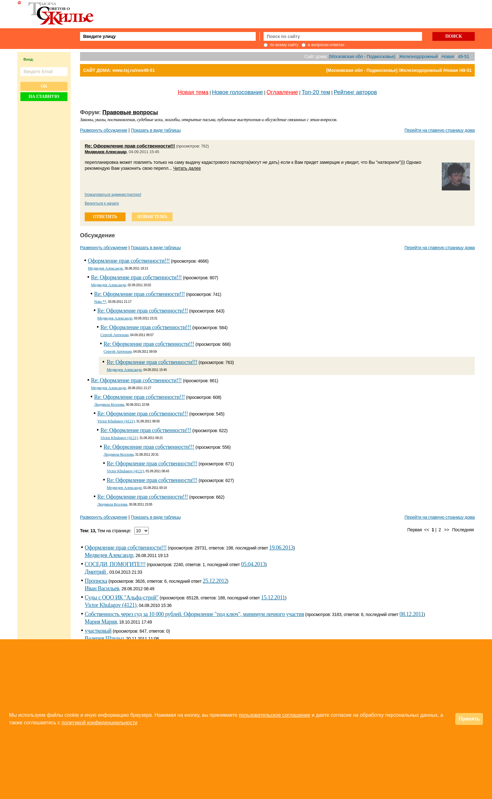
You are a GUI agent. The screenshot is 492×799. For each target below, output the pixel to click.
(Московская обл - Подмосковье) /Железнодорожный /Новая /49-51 (399, 70)
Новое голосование (237, 92)
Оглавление (282, 92)
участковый (98, 631)
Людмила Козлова (109, 404)
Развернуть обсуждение (103, 130)
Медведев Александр (105, 151)
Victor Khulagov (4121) (116, 421)
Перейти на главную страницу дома (439, 130)
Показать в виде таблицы (156, 130)
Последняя (463, 529)
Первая (414, 529)
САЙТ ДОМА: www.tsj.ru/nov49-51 (119, 70)
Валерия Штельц (104, 638)
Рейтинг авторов (355, 92)
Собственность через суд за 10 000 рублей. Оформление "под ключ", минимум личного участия (194, 614)
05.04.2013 (253, 564)
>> (446, 529)
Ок (43, 86)
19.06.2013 (281, 547)
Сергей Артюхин (114, 334)
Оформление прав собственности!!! (129, 261)
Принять (469, 718)
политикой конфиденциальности (99, 722)
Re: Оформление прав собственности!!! (130, 145)
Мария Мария (101, 622)
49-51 (463, 56)
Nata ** (100, 301)
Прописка (96, 581)
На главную (44, 96)
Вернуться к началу (102, 203)
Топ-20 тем (316, 92)
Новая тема (193, 92)
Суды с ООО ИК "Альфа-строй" (121, 597)
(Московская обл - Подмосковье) (362, 56)
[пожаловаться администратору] (113, 194)
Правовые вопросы (130, 112)
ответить (105, 216)
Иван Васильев (102, 588)
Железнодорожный (418, 56)
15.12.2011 (273, 597)
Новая (447, 56)
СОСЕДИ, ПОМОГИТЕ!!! (115, 564)
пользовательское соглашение (274, 715)
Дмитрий (96, 572)
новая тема (152, 216)
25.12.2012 (215, 581)
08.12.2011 (411, 614)
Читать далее (187, 168)
